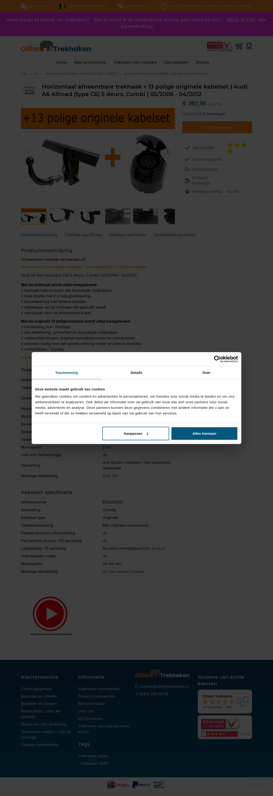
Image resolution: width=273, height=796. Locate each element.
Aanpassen (136, 433)
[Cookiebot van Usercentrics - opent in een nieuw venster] (217, 358)
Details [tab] (136, 372)
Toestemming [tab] (66, 372)
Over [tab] (206, 372)
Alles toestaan (204, 433)
